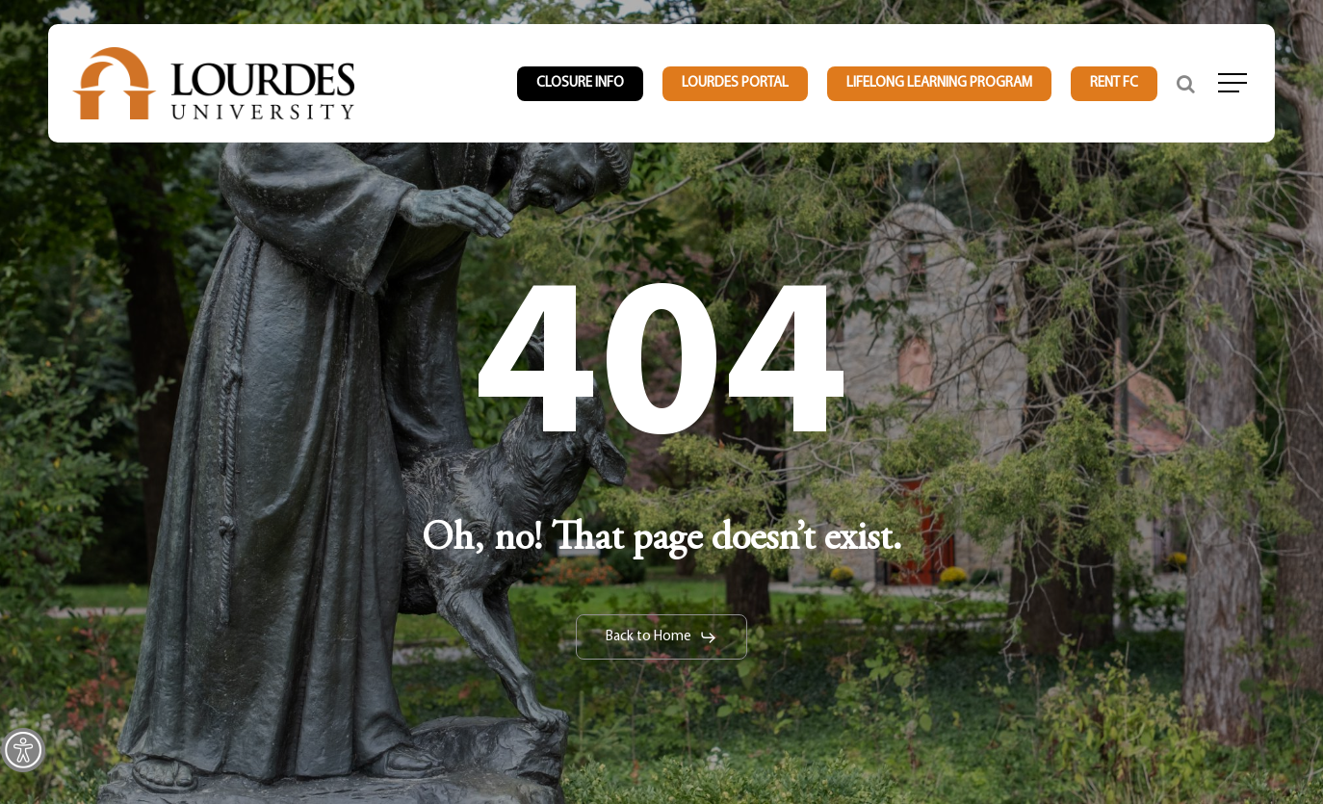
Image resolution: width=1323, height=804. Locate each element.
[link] (23, 750)
